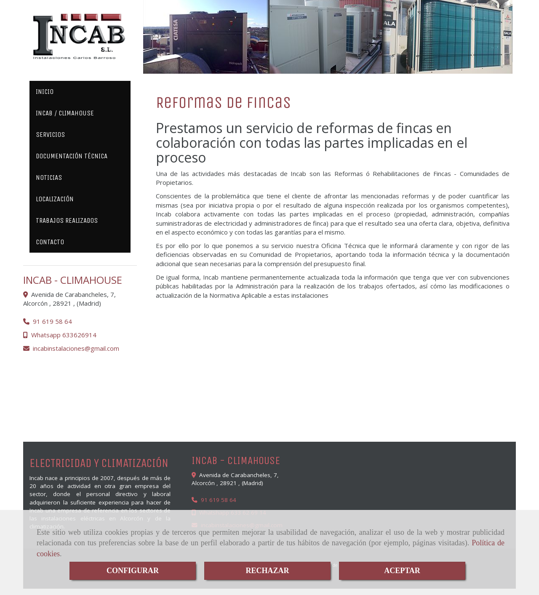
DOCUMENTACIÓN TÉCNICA (71, 156)
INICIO (44, 91)
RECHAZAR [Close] (267, 570)
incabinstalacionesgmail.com (76, 348)
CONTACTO (50, 241)
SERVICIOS (50, 134)
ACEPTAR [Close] (402, 570)
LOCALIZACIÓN (55, 199)
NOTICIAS (49, 177)
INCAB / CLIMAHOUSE (65, 113)
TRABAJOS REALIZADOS (67, 220)
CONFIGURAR (133, 570)
